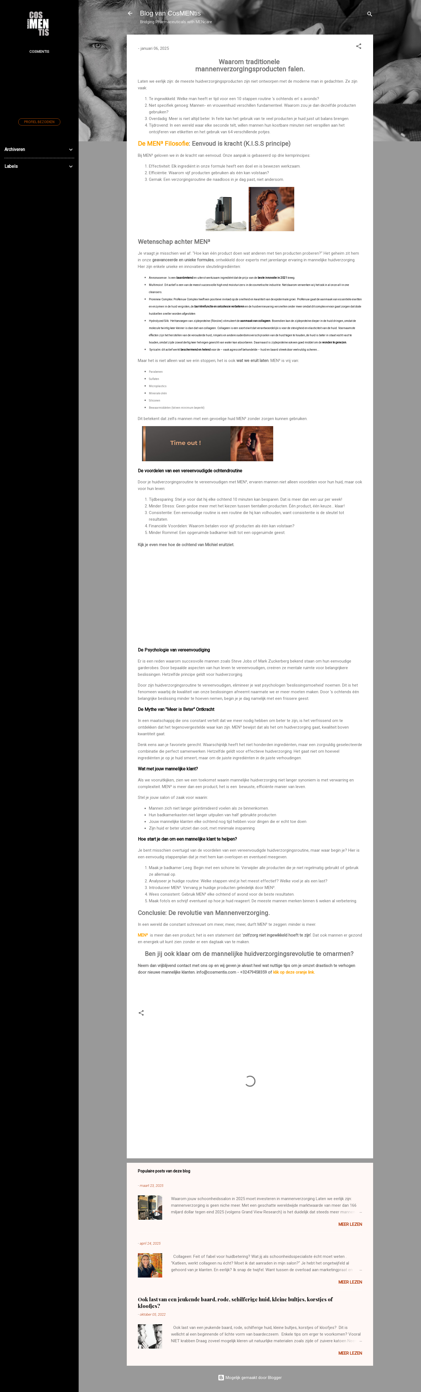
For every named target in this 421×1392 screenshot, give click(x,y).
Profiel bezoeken (39, 122)
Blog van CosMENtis (170, 13)
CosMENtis (39, 51)
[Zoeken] (369, 15)
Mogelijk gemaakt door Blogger (250, 1377)
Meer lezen (350, 1224)
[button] (358, 47)
